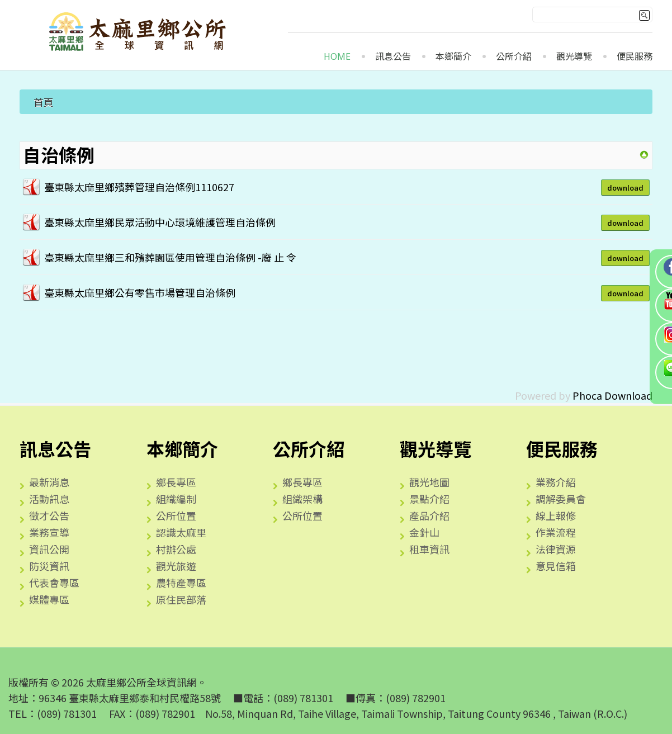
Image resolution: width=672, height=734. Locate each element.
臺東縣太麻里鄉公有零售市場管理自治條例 (139, 292)
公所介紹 (514, 56)
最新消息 (49, 482)
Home (337, 56)
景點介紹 (429, 498)
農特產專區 (181, 582)
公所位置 (176, 515)
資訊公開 (49, 549)
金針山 (424, 532)
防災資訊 (49, 565)
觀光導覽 (574, 56)
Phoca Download (612, 395)
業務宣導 (49, 532)
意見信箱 (556, 565)
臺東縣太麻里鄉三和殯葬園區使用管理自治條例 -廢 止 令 (170, 257)
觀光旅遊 (176, 565)
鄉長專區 (176, 482)
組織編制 (176, 498)
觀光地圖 (429, 482)
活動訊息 (49, 498)
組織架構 (302, 498)
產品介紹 (429, 515)
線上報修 (556, 515)
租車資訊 (429, 549)
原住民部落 (181, 599)
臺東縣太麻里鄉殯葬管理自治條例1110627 (139, 186)
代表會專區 (54, 582)
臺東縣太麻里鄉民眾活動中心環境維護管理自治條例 (160, 222)
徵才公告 (49, 515)
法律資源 (556, 549)
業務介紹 (556, 482)
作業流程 (556, 532)
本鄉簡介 (453, 56)
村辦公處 (176, 549)
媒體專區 (49, 599)
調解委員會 (561, 498)
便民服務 (634, 56)
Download (625, 187)
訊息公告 (393, 56)
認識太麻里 (181, 532)
